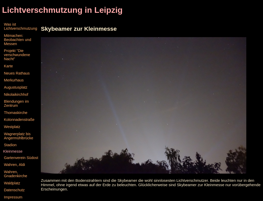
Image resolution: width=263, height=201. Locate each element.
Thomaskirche (15, 113)
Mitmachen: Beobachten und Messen (17, 40)
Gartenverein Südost (21, 158)
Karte (8, 66)
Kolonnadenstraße (19, 120)
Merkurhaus (14, 80)
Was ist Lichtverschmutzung (20, 26)
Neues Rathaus (17, 73)
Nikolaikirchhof (16, 94)
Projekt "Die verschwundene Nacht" (17, 55)
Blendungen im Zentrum (16, 103)
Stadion (10, 145)
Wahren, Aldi (14, 165)
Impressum (13, 197)
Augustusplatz (15, 87)
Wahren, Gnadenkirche (15, 174)
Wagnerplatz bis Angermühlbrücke (18, 136)
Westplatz (12, 127)
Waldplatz (12, 183)
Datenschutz (14, 190)
